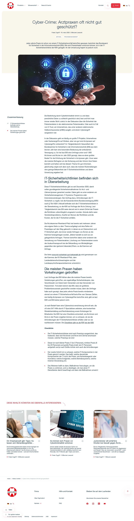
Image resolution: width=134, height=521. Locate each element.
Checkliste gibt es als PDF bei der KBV (79, 323)
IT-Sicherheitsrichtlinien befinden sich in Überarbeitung (17, 125)
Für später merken (12, 514)
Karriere (36, 503)
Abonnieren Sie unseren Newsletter (97, 498)
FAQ (60, 503)
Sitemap (26, 516)
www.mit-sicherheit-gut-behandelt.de (66, 255)
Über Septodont (39, 498)
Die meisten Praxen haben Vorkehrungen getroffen (18, 131)
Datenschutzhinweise (37, 516)
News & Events (46, 5)
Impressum (54, 516)
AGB (47, 516)
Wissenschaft (32, 5)
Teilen (8, 510)
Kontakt (101, 5)
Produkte (20, 5)
